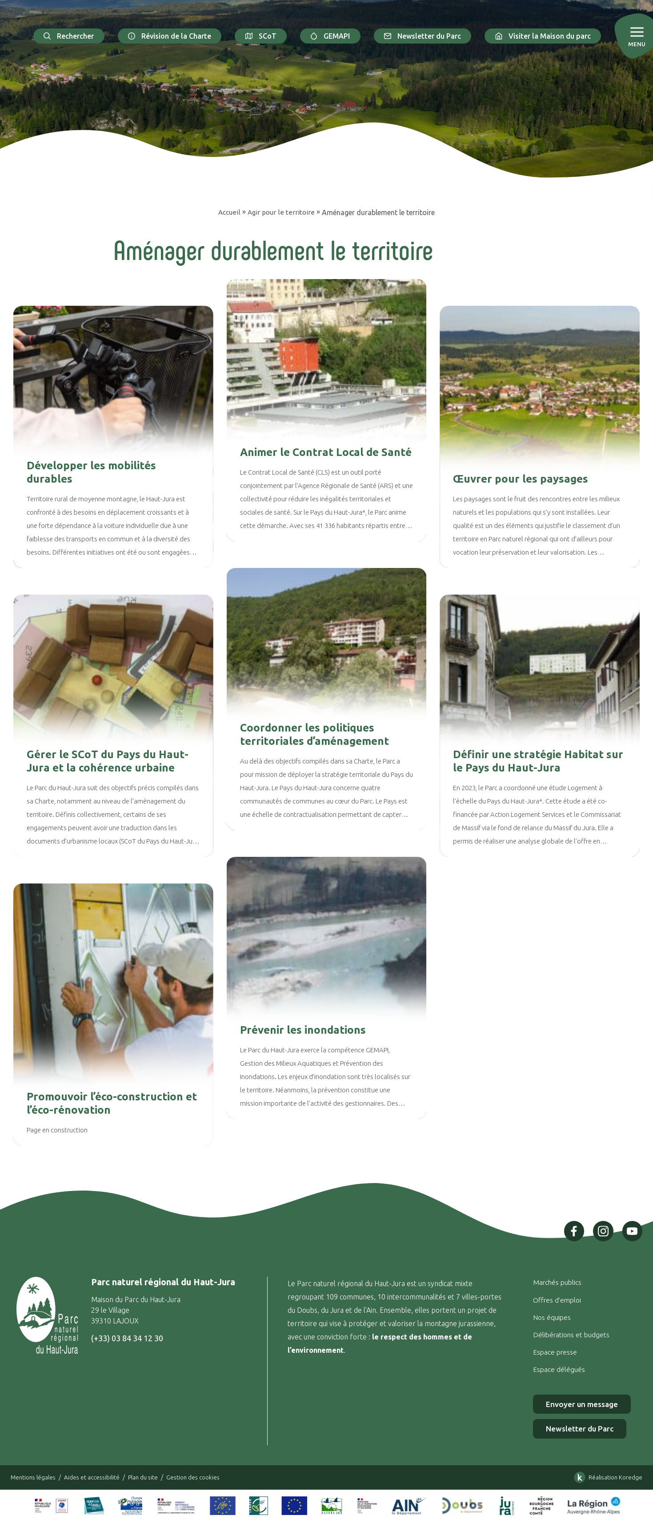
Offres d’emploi (555, 1299)
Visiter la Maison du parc (543, 36)
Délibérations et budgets (569, 1334)
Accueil (229, 212)
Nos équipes (549, 1317)
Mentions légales (34, 1478)
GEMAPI (330, 36)
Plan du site (148, 1478)
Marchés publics (555, 1282)
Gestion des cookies (201, 1478)
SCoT (261, 36)
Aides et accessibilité (95, 1478)
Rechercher (68, 36)
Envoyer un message (581, 1404)
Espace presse (554, 1351)
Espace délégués (557, 1369)
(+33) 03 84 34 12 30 (127, 1338)
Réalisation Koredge (605, 1478)
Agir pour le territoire (282, 212)
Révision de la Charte (170, 36)
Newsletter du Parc (423, 36)
